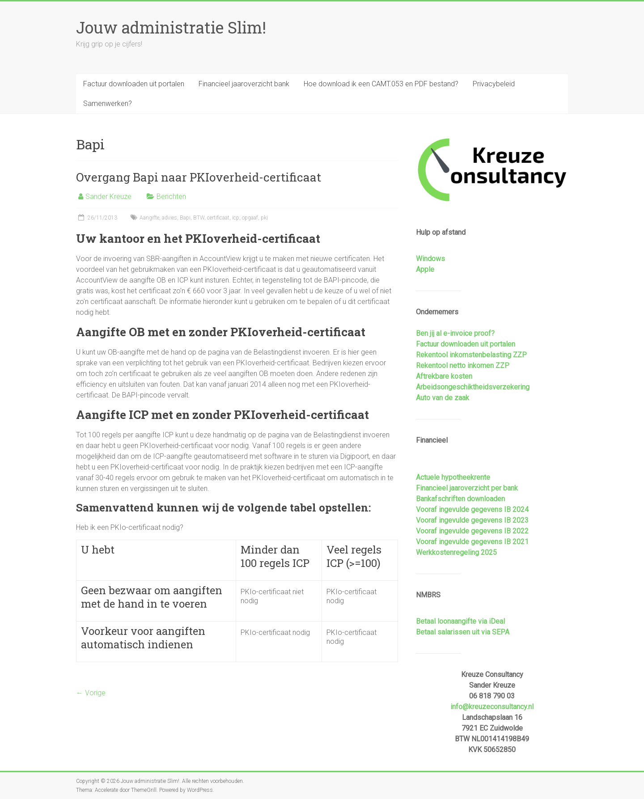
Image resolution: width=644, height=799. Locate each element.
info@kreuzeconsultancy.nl (492, 706)
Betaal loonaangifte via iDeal (460, 621)
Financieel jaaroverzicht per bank (467, 488)
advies (169, 218)
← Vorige (91, 693)
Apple (425, 269)
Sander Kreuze (108, 196)
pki (264, 218)
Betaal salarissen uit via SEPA (462, 632)
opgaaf (250, 218)
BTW (198, 218)
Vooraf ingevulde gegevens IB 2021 (472, 541)
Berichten (171, 196)
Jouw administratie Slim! (171, 27)
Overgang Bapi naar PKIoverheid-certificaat (198, 177)
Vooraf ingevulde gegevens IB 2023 (472, 520)
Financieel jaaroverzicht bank (244, 84)
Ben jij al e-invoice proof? (455, 333)
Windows (430, 258)
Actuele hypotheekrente (453, 477)
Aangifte (149, 218)
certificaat (218, 218)
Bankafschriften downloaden (460, 499)
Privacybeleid (494, 84)
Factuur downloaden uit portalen (133, 84)
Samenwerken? (107, 103)
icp (235, 218)
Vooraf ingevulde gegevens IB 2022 (472, 531)
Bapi (185, 218)
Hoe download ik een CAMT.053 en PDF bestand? (381, 84)
